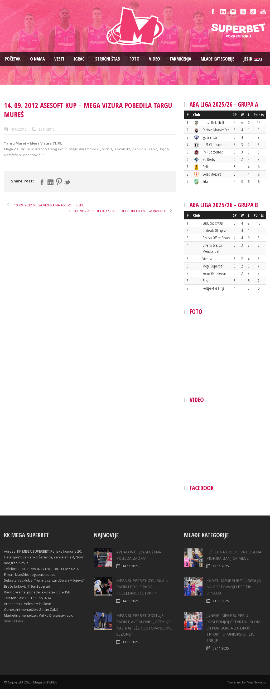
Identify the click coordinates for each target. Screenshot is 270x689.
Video (154, 59)
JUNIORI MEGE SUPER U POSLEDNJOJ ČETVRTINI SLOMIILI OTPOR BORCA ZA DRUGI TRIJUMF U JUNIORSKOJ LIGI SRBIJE (236, 628)
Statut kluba (13, 621)
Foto (134, 59)
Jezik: (251, 59)
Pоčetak (13, 59)
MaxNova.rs (256, 682)
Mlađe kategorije (217, 59)
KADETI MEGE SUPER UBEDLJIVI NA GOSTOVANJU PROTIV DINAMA (234, 587)
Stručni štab (107, 59)
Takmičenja (180, 59)
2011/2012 (46, 129)
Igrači (80, 59)
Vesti (59, 59)
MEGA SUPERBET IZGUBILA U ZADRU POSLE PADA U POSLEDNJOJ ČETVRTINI (142, 587)
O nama (37, 59)
